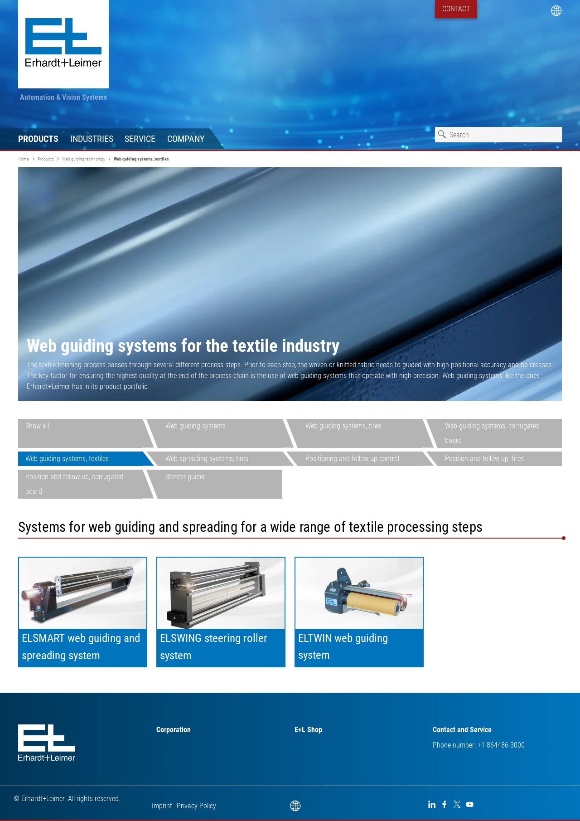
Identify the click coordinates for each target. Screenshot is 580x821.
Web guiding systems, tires (343, 426)
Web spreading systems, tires (206, 458)
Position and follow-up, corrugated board (74, 484)
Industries (91, 138)
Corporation (173, 729)
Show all (37, 426)
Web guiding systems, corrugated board (492, 433)
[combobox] (498, 134)
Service (140, 138)
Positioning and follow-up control (352, 458)
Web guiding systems (195, 426)
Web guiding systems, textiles (67, 458)
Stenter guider (185, 476)
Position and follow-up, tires (484, 458)
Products (38, 138)
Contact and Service (462, 729)
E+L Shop (308, 729)
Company (185, 138)
